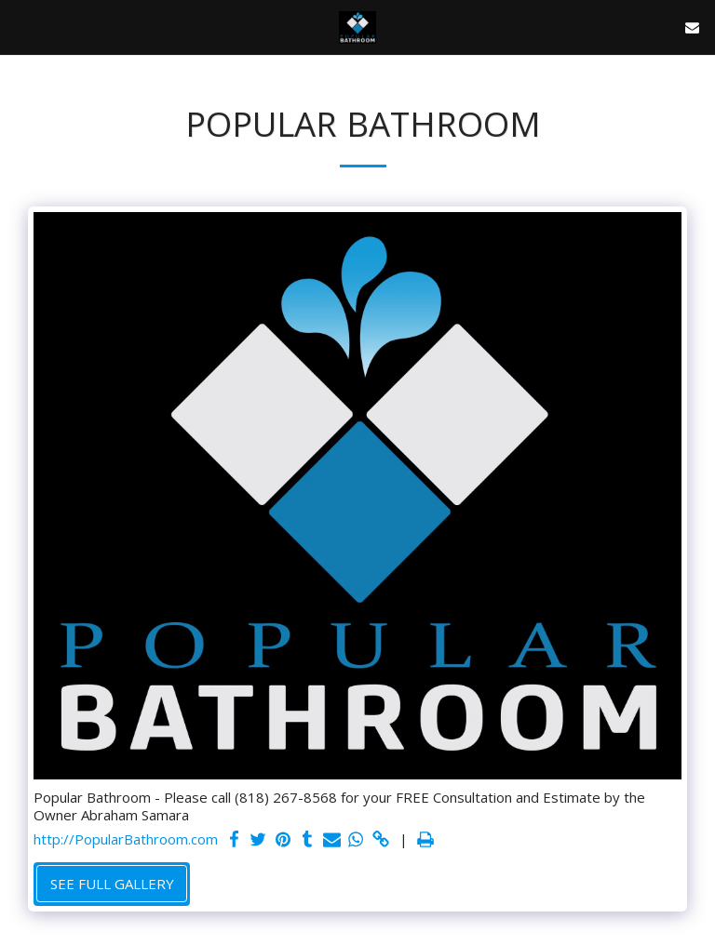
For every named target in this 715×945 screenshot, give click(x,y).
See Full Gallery (112, 883)
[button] (20, 26)
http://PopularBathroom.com (126, 839)
